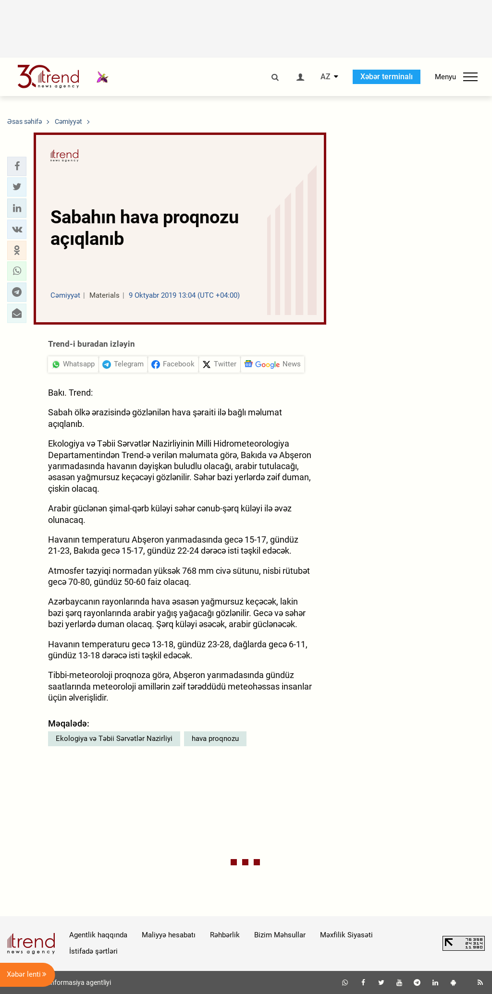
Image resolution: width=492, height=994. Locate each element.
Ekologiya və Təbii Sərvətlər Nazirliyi (114, 738)
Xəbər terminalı (386, 76)
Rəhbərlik (225, 935)
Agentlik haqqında (98, 935)
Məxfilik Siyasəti (346, 935)
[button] (17, 166)
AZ (325, 77)
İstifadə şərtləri (93, 951)
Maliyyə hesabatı (169, 935)
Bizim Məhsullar (280, 935)
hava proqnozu (215, 738)
